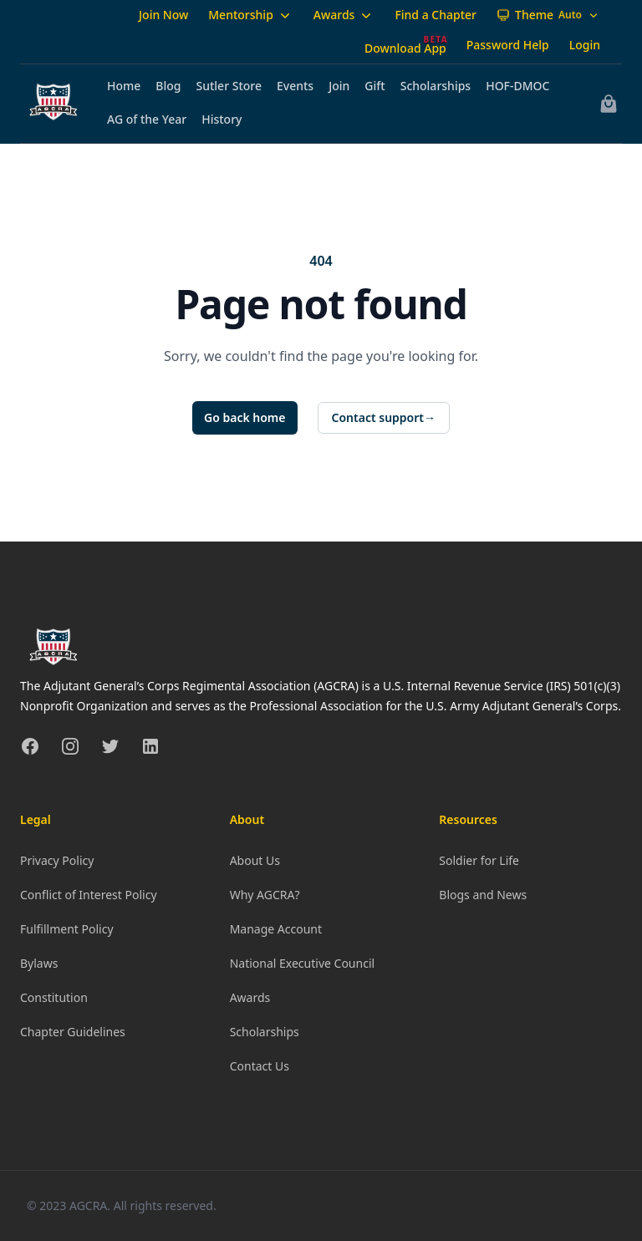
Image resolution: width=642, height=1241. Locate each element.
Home (123, 86)
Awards (344, 15)
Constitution (54, 997)
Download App (405, 48)
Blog (168, 86)
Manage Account (276, 929)
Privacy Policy (57, 860)
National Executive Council (302, 963)
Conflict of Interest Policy (88, 895)
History (221, 119)
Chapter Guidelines (72, 1032)
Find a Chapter (435, 15)
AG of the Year (146, 119)
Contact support (384, 417)
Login (584, 45)
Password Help (507, 45)
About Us (255, 860)
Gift (374, 86)
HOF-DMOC (517, 86)
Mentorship (250, 15)
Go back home (245, 417)
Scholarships (435, 86)
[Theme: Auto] (548, 15)
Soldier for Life (479, 860)
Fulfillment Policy (67, 929)
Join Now (163, 15)
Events (295, 86)
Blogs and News (483, 895)
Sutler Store (229, 86)
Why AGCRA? (265, 895)
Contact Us (259, 1066)
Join (339, 86)
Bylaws (39, 963)
